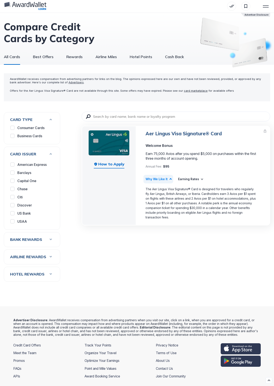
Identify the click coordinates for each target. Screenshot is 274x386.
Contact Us (164, 368)
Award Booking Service (103, 376)
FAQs (17, 368)
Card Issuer (31, 154)
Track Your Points (98, 345)
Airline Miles (106, 56)
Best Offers (43, 56)
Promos (19, 360)
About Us (163, 360)
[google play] (241, 361)
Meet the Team (25, 353)
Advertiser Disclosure (256, 15)
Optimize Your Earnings (102, 360)
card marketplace (196, 90)
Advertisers (76, 82)
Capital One (23, 181)
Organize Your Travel (101, 353)
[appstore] (241, 348)
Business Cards (26, 136)
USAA (19, 221)
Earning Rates (188, 179)
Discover (21, 205)
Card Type (31, 119)
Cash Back (174, 56)
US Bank (21, 213)
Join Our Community (171, 376)
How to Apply (111, 164)
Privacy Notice (167, 345)
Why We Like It (157, 179)
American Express (29, 164)
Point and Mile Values (101, 368)
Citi (17, 197)
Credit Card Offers (27, 345)
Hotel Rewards (31, 274)
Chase (19, 189)
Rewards (74, 56)
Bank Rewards (31, 239)
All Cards (12, 56)
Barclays (21, 173)
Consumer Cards (28, 128)
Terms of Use (166, 353)
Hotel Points (141, 56)
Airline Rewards (31, 256)
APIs (17, 376)
